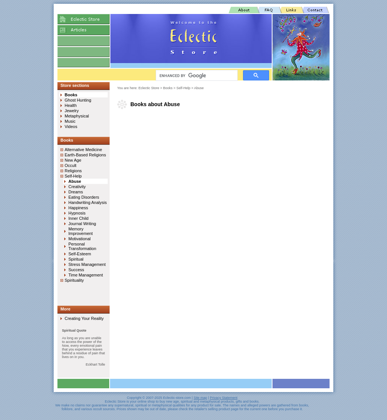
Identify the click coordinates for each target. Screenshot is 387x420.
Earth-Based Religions (85, 155)
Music (70, 121)
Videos (71, 126)
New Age (73, 160)
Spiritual (76, 259)
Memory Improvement (80, 231)
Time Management (85, 275)
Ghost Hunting (78, 100)
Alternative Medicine (83, 149)
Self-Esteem (79, 254)
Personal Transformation (82, 246)
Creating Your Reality (84, 318)
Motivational (79, 238)
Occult (70, 165)
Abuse (199, 88)
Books (168, 88)
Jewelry (72, 110)
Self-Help (183, 88)
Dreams (75, 192)
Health (71, 105)
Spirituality (74, 280)
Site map (200, 398)
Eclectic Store (148, 88)
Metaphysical (77, 116)
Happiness (78, 207)
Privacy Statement (223, 398)
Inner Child (78, 218)
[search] (195, 75)
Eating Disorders (83, 197)
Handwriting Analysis (87, 202)
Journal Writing (82, 223)
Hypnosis (76, 213)
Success (76, 269)
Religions (73, 170)
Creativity (77, 186)
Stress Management (86, 264)
